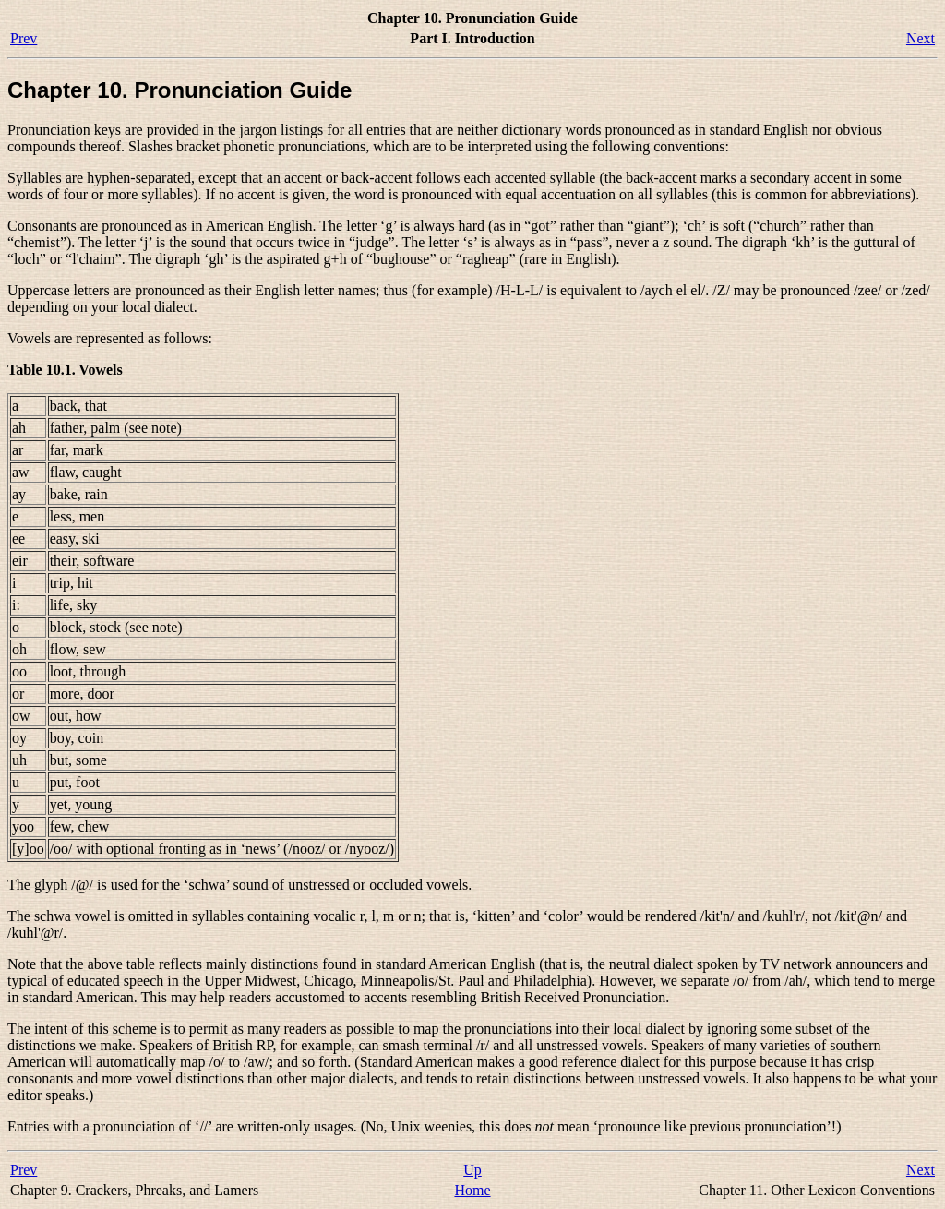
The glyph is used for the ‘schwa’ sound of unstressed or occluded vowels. (239, 884)
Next (920, 38)
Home (472, 1190)
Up (472, 1170)
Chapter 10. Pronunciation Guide (179, 90)
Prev (23, 38)
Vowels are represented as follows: (109, 338)
